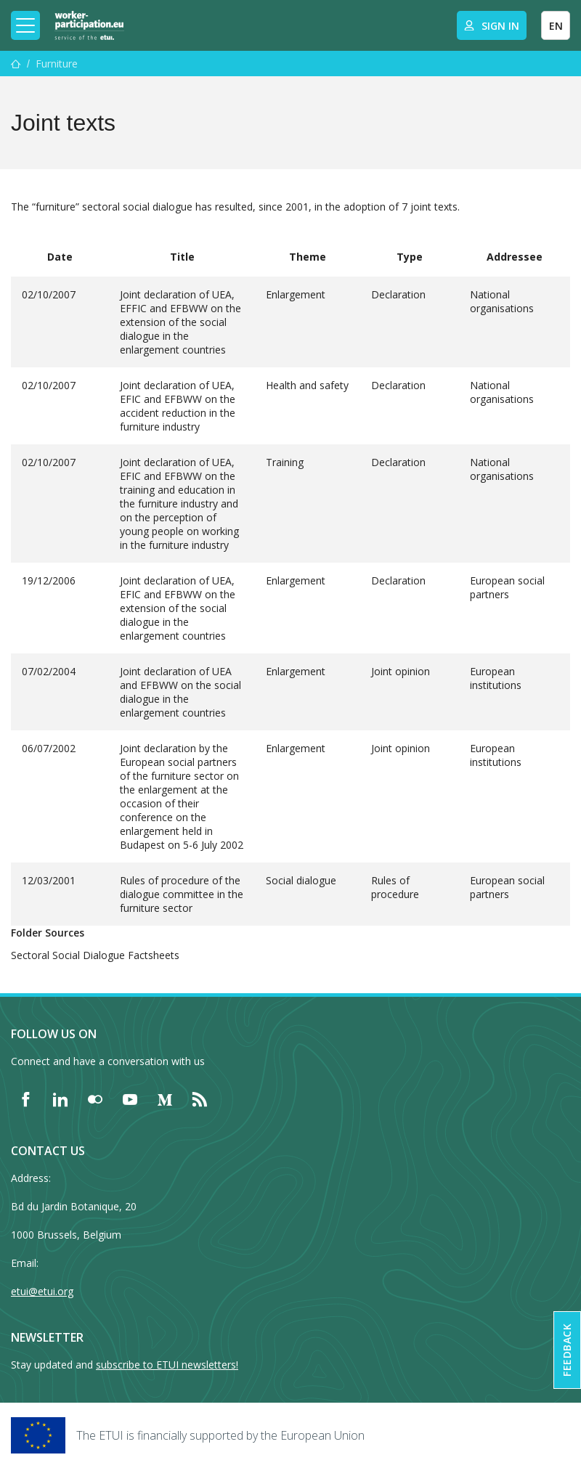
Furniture (57, 63)
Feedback (567, 1350)
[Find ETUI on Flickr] (95, 1099)
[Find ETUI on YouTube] (130, 1099)
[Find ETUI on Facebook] (25, 1099)
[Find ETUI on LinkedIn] (60, 1099)
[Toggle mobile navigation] (25, 25)
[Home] (89, 25)
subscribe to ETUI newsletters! (167, 1364)
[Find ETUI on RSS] (199, 1099)
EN (556, 26)
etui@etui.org (42, 1291)
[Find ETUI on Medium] (164, 1099)
